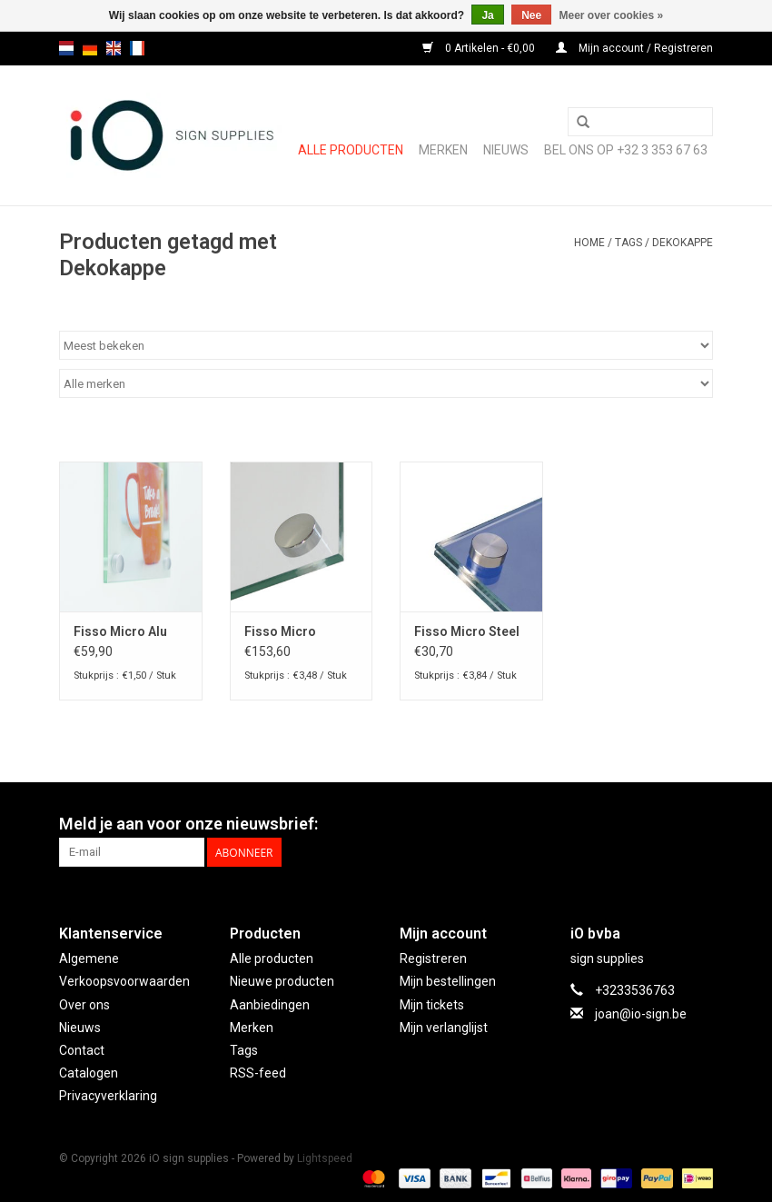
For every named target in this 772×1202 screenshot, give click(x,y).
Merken (443, 150)
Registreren (433, 958)
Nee (531, 15)
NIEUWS (506, 150)
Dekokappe (682, 242)
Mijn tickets (432, 1005)
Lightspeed (324, 1158)
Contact (81, 1050)
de (90, 48)
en (113, 48)
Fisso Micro (280, 631)
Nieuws (80, 1027)
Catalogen (88, 1073)
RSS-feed (258, 1073)
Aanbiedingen (270, 1005)
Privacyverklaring (108, 1095)
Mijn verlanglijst (444, 1027)
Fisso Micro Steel (467, 631)
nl (66, 48)
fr (137, 48)
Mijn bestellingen (448, 981)
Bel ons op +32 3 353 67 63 (626, 150)
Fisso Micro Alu (120, 631)
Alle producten (350, 150)
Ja (487, 15)
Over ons (84, 1005)
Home (589, 242)
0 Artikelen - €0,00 (480, 48)
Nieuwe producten (282, 981)
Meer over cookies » (611, 15)
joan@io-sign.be (641, 1014)
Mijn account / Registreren (634, 48)
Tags (628, 242)
